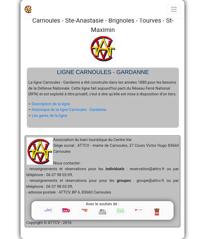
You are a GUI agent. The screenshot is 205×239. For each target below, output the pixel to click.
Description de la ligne (51, 104)
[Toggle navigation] (174, 9)
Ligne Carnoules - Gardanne (103, 72)
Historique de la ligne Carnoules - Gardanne (69, 109)
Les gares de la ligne (49, 115)
